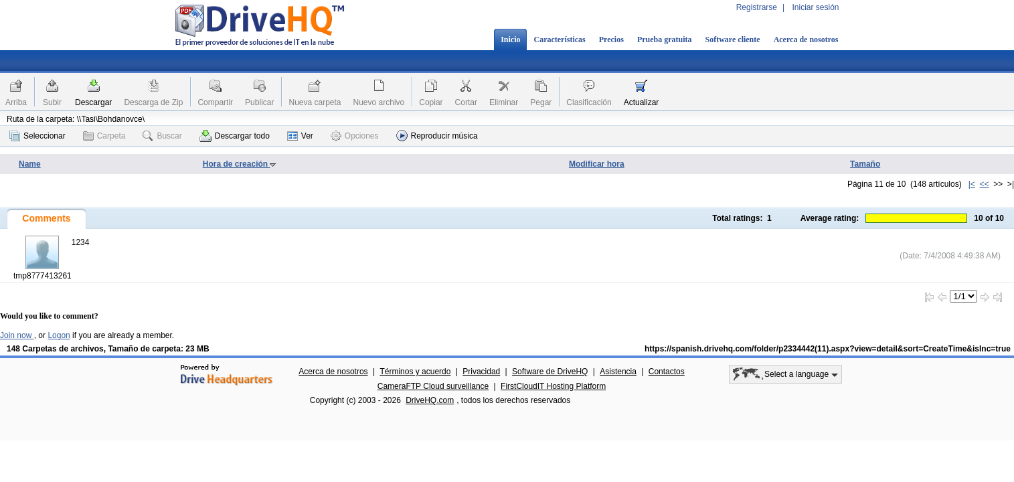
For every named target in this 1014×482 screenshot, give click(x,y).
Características (559, 39)
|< (971, 184)
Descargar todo (234, 136)
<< (984, 184)
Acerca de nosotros (806, 39)
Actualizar (641, 102)
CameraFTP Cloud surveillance (433, 386)
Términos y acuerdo (414, 371)
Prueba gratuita (664, 39)
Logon (59, 335)
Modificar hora (596, 164)
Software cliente (732, 39)
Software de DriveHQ (550, 371)
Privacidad (481, 371)
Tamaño (865, 164)
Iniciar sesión (815, 7)
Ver (300, 136)
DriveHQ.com (430, 400)
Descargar (93, 102)
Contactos (667, 371)
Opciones (355, 136)
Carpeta (104, 136)
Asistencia (618, 371)
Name (30, 164)
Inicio (510, 39)
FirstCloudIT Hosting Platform (553, 386)
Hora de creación (240, 164)
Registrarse (756, 7)
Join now (17, 335)
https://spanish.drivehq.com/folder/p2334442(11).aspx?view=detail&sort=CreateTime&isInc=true (828, 348)
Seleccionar (37, 136)
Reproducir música (437, 135)
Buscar (162, 136)
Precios (611, 39)
